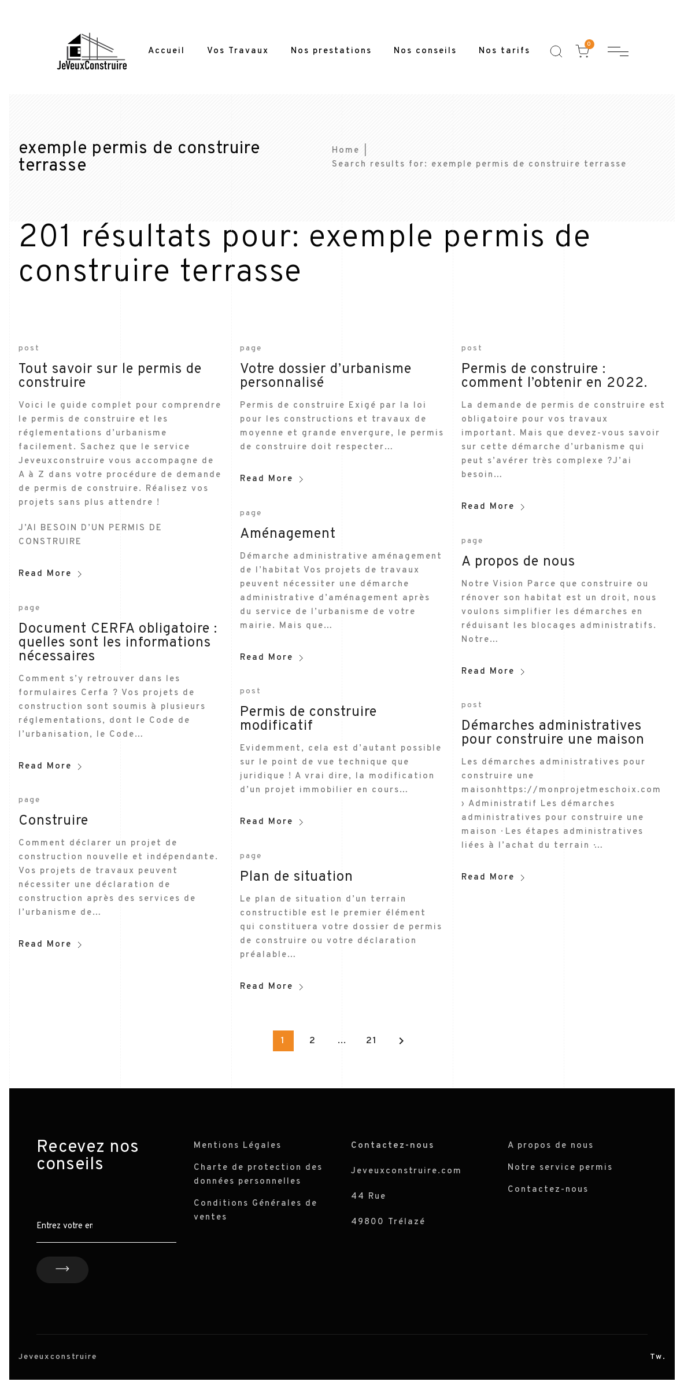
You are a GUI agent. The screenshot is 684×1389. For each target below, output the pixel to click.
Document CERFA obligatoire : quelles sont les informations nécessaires (118, 643)
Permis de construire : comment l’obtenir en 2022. (554, 376)
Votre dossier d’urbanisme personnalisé (326, 376)
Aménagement (288, 534)
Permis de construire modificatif (308, 719)
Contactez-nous (548, 1189)
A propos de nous (518, 562)
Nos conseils (425, 51)
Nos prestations (331, 51)
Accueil (166, 51)
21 (372, 1041)
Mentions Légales (238, 1145)
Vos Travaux (238, 51)
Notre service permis (560, 1167)
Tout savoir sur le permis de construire (110, 376)
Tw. (658, 1357)
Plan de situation (296, 877)
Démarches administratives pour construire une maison (553, 733)
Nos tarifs (504, 51)
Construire (53, 821)
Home (346, 150)
